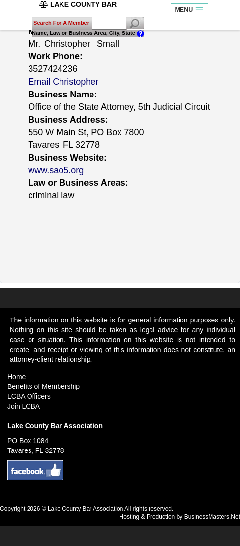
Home (16, 377)
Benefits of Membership (43, 386)
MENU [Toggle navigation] (189, 10)
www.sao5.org (56, 170)
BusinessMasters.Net (212, 517)
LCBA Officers (29, 396)
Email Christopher (63, 82)
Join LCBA (23, 406)
